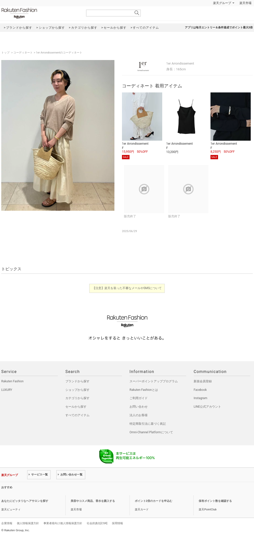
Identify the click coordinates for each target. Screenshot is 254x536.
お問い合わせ (139, 406)
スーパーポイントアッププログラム (154, 381)
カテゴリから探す (77, 398)
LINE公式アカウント (207, 406)
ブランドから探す (77, 381)
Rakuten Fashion (40, 13)
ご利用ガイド (139, 398)
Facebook (200, 390)
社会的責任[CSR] (97, 523)
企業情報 (6, 523)
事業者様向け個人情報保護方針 (63, 523)
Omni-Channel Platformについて (151, 432)
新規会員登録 (203, 381)
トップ (5, 52)
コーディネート (23, 52)
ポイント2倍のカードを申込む (153, 501)
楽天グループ (222, 3)
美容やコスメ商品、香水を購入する (93, 501)
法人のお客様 (139, 415)
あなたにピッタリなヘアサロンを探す (24, 501)
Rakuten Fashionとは (144, 390)
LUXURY (6, 390)
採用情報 (117, 523)
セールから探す (76, 406)
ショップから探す (77, 390)
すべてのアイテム (77, 415)
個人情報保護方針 (28, 523)
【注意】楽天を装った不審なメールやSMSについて (127, 288)
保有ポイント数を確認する (215, 501)
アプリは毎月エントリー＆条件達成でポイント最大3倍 (219, 27)
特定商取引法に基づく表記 (148, 423)
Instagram (200, 398)
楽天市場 (245, 3)
